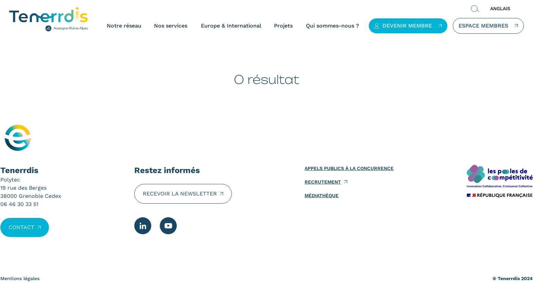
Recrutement (323, 182)
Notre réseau (123, 26)
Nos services (170, 26)
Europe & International (231, 26)
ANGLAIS (500, 8)
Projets (283, 26)
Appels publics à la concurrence (349, 168)
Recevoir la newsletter (180, 193)
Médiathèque (322, 195)
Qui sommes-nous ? (332, 26)
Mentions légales (19, 278)
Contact (21, 227)
